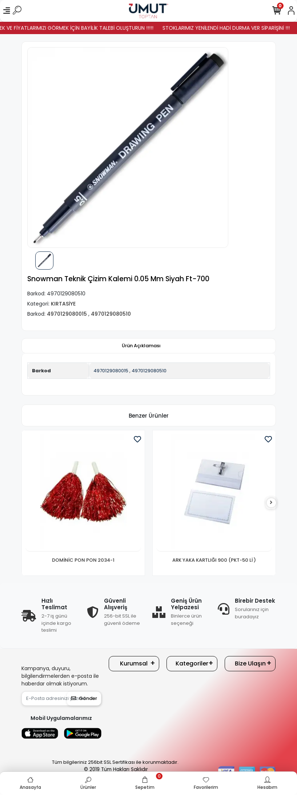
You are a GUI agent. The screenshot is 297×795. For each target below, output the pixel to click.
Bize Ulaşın (250, 663)
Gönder (84, 698)
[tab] (141, 346)
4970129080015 (110, 370)
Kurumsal (134, 663)
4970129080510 (149, 370)
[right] (271, 502)
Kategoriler (192, 663)
